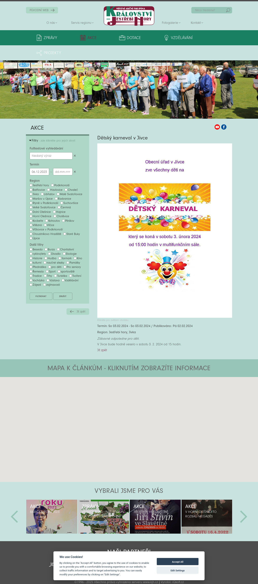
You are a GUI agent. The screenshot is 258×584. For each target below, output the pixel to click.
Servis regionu (81, 23)
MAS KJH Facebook (223, 112)
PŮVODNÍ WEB (39, 10)
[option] (52, 502)
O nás (50, 23)
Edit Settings (178, 570)
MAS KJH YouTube (217, 112)
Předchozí (14, 501)
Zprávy (50, 37)
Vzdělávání (159, 37)
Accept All (177, 561)
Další (243, 501)
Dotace (118, 37)
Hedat (228, 10)
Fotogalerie (170, 23)
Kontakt (196, 23)
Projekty (201, 37)
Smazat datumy (74, 156)
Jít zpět (81, 296)
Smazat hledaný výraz (74, 140)
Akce (84, 37)
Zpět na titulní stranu (129, 16)
